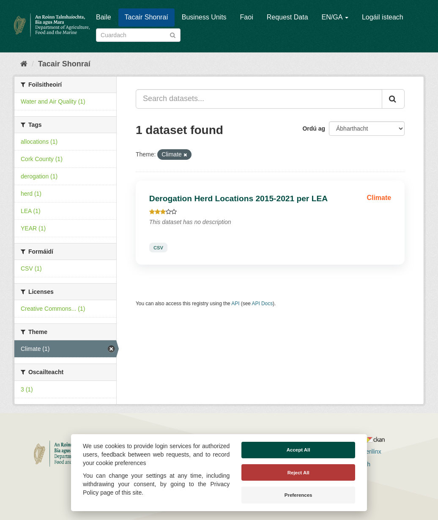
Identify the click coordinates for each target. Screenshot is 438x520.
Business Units (204, 17)
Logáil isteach (382, 17)
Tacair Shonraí (146, 17)
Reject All (298, 472)
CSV (158, 247)
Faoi (246, 17)
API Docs (262, 304)
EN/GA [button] (335, 17)
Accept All (298, 449)
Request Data (287, 17)
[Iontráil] (172, 34)
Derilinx (367, 451)
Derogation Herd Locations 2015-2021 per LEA (238, 198)
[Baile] (23, 64)
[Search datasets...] (259, 99)
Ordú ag (313, 128)
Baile (103, 17)
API (235, 304)
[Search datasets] (138, 35)
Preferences (298, 495)
